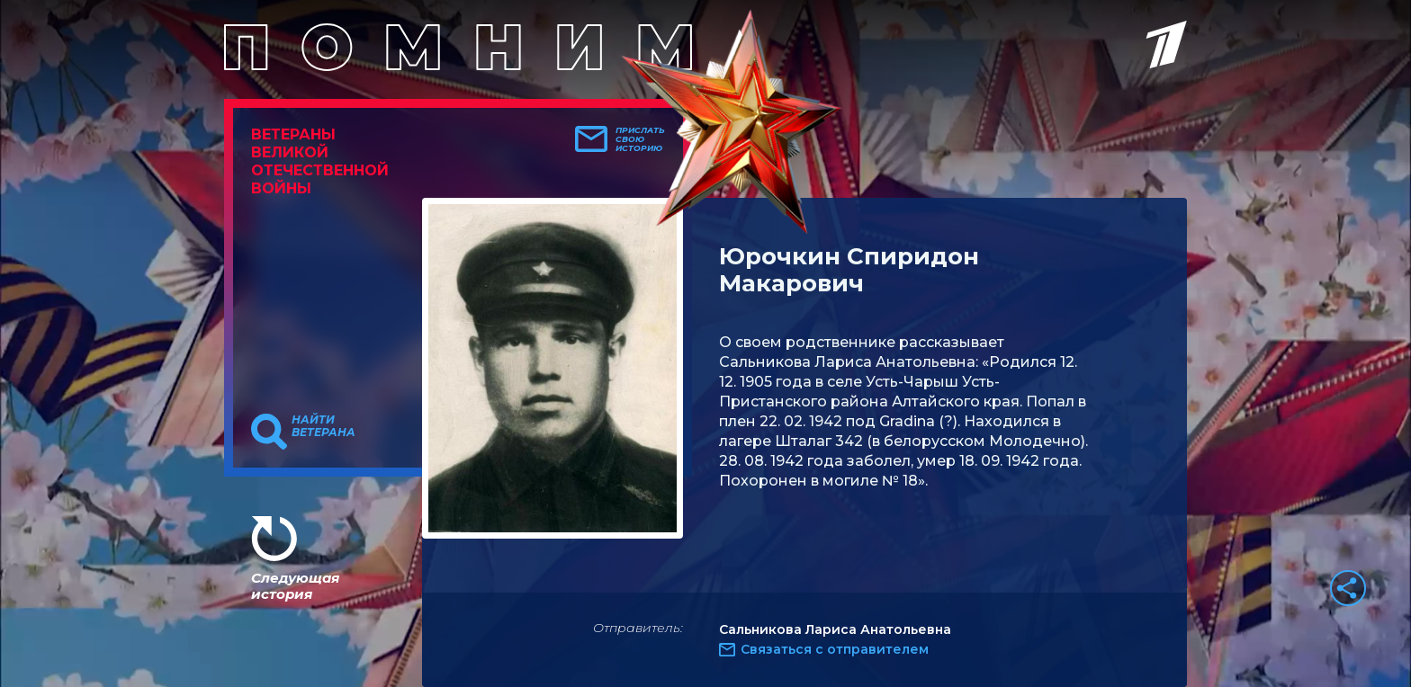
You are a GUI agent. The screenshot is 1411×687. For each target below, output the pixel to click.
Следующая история (295, 585)
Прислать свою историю (640, 139)
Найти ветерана (323, 426)
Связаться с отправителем (835, 649)
